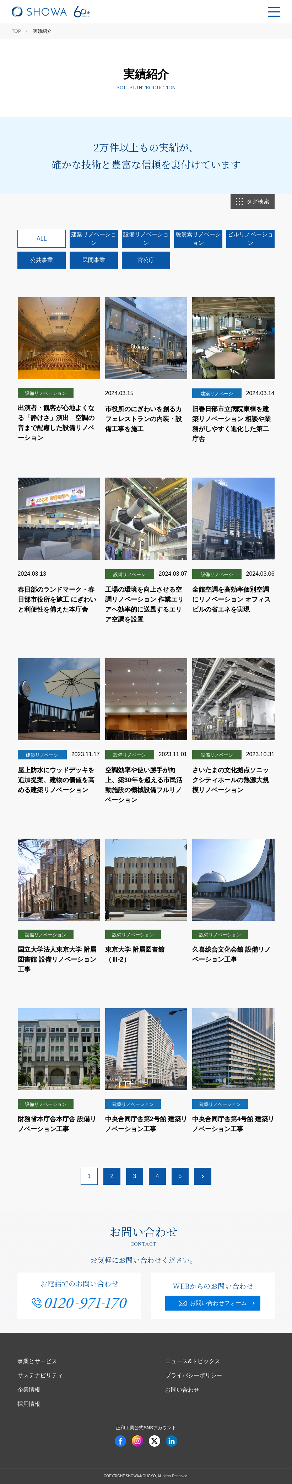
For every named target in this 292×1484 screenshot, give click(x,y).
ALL (42, 239)
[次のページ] (202, 1176)
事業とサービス (37, 1361)
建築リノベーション (94, 238)
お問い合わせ (182, 1390)
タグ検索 (252, 201)
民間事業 (93, 260)
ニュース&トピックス (192, 1361)
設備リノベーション (146, 238)
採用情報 (28, 1404)
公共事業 (41, 260)
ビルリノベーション (250, 238)
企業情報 (28, 1390)
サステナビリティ (40, 1375)
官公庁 (146, 260)
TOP (16, 31)
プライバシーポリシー (193, 1375)
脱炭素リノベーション (198, 238)
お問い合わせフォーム (213, 1303)
